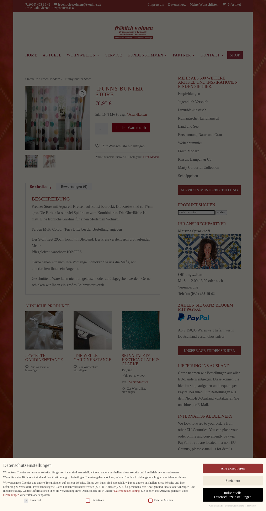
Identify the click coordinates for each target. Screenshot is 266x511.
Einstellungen (11, 493)
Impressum (251, 504)
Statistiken (95, 498)
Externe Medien (160, 498)
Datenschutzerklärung (127, 489)
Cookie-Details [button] (216, 504)
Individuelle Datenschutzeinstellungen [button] (232, 493)
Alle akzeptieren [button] (233, 467)
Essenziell (33, 498)
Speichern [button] (232, 479)
